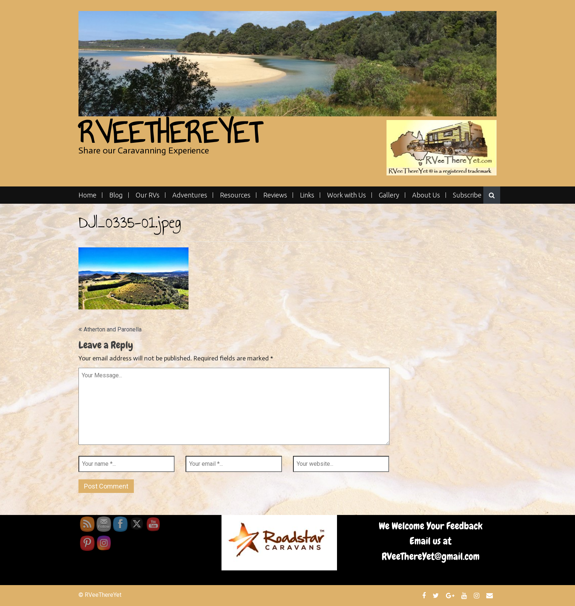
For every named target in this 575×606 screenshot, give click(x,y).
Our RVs (148, 195)
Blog (116, 195)
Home (87, 195)
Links (307, 195)
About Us (426, 195)
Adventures (189, 195)
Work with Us (346, 195)
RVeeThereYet (169, 132)
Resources (235, 195)
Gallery (389, 195)
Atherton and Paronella (113, 329)
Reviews (275, 195)
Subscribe (467, 195)
